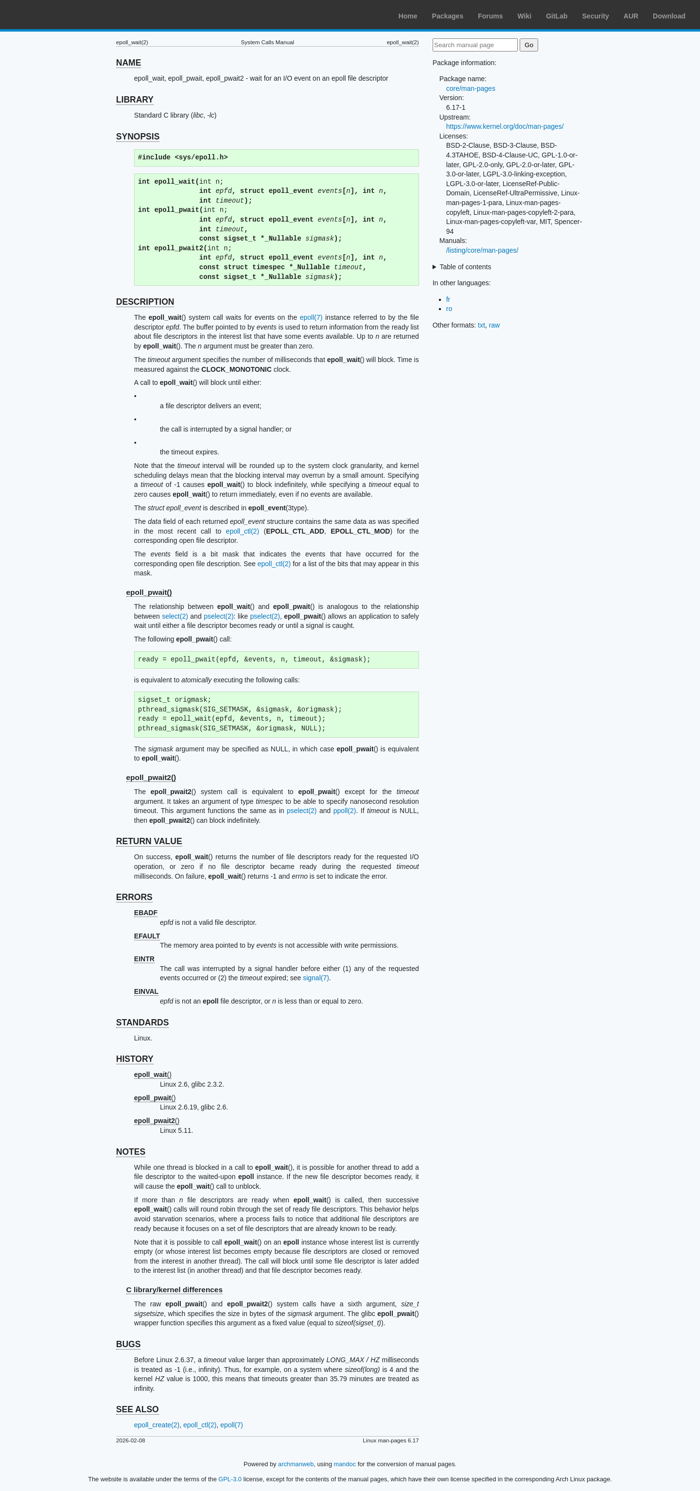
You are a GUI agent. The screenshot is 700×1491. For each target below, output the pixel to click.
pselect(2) (218, 616)
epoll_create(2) (156, 1425)
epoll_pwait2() (151, 777)
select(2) (175, 616)
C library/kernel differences (174, 1289)
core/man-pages (470, 88)
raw (494, 325)
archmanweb (296, 1464)
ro (449, 308)
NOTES (130, 1152)
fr (448, 299)
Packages (448, 16)
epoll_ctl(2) (242, 531)
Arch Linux (53, 14)
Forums (490, 16)
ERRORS (134, 897)
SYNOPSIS (137, 136)
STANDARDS (142, 1022)
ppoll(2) (344, 811)
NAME (128, 63)
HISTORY (135, 1059)
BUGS (128, 1344)
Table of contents (465, 267)
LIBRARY (135, 99)
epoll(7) (311, 317)
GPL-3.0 (230, 1479)
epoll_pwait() (149, 592)
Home (408, 16)
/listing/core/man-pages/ (482, 250)
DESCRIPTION (145, 302)
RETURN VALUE (149, 841)
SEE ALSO (137, 1409)
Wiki (525, 16)
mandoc (345, 1464)
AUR (631, 16)
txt (481, 325)
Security (595, 16)
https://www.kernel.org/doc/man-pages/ (505, 126)
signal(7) (316, 978)
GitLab (556, 16)
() (153, 1074)
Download (669, 16)
